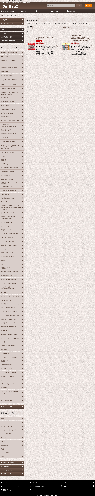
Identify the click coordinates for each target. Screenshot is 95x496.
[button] (87, 11)
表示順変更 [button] (65, 27)
